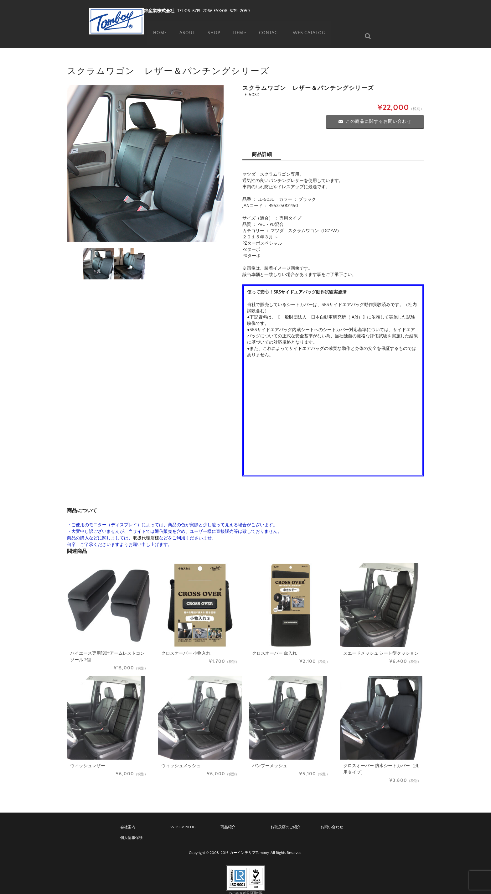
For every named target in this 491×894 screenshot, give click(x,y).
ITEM (239, 26)
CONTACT (270, 26)
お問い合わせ (332, 818)
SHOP (211, 26)
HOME (157, 26)
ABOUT (185, 26)
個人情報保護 (131, 828)
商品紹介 (227, 818)
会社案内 (127, 818)
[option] (145, 154)
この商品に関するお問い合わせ (375, 112)
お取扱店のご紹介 (286, 818)
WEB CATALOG (310, 26)
